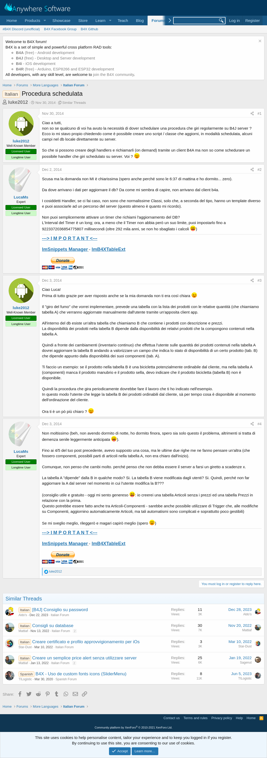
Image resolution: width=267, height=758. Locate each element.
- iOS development (36, 63)
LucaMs (21, 197)
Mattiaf (23, 631)
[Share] (252, 113)
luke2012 (18, 102)
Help (239, 718)
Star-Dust (25, 647)
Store (83, 20)
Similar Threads (74, 103)
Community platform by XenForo (133, 727)
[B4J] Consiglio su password (60, 609)
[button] (34, 20)
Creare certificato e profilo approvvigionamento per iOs (86, 641)
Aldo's (23, 615)
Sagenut (246, 662)
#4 (259, 424)
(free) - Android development (45, 52)
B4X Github (89, 29)
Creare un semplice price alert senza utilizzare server (84, 657)
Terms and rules (196, 718)
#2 (259, 169)
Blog (140, 20)
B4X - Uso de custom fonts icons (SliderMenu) (80, 673)
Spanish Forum (66, 679)
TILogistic (25, 679)
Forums (158, 20)
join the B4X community (113, 74)
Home (12, 20)
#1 (259, 113)
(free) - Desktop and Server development (55, 58)
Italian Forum (60, 615)
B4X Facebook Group (60, 29)
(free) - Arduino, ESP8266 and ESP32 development (65, 69)
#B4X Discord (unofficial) (21, 29)
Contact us (171, 718)
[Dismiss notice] (259, 41)
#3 (259, 280)
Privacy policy (221, 718)
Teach (123, 20)
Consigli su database (53, 625)
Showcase (61, 20)
